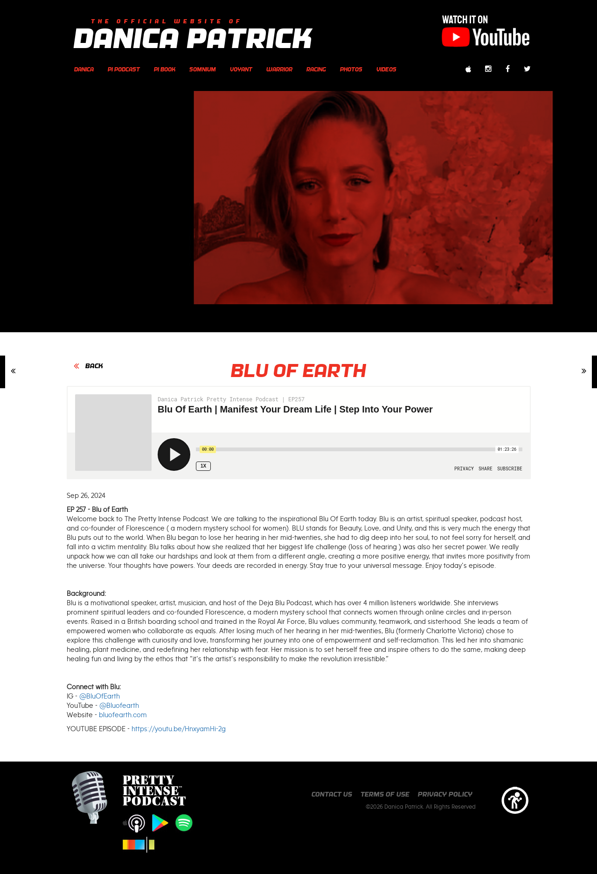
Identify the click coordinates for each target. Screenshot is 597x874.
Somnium (202, 69)
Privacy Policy (445, 794)
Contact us (332, 794)
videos (386, 69)
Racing (316, 69)
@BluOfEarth (99, 696)
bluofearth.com (123, 715)
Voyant (241, 69)
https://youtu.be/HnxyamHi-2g (179, 729)
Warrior (279, 69)
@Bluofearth (119, 705)
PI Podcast (124, 69)
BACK (94, 366)
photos (351, 69)
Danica (84, 69)
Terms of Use (385, 794)
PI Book (164, 69)
